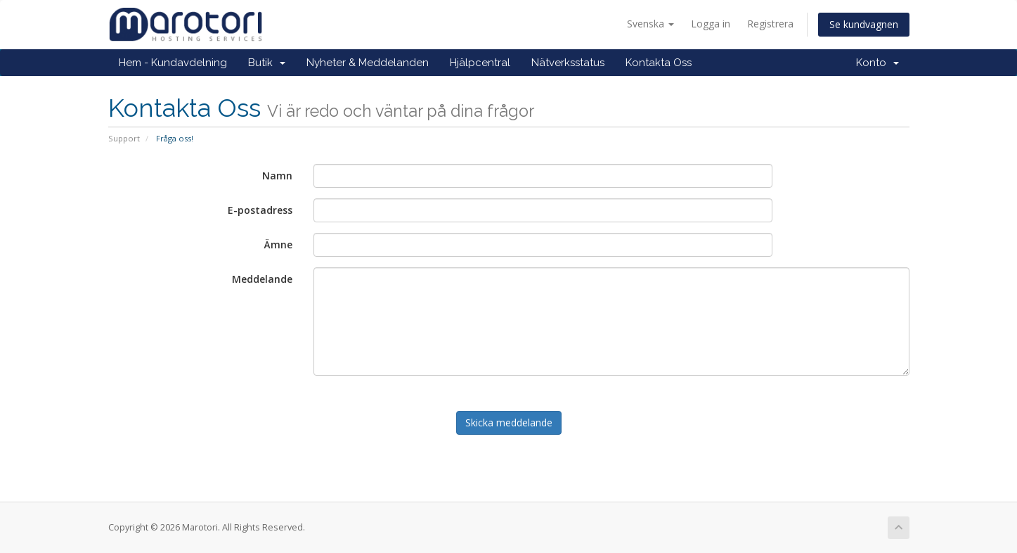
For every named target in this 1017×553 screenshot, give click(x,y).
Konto (877, 62)
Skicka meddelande (508, 422)
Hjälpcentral (480, 62)
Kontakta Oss (659, 62)
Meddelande (262, 279)
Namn (277, 175)
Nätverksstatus (567, 62)
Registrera (770, 23)
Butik (266, 62)
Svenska (650, 23)
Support (124, 138)
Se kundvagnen (863, 24)
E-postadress (260, 210)
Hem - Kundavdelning (173, 62)
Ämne (278, 244)
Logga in (710, 23)
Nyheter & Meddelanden (367, 62)
